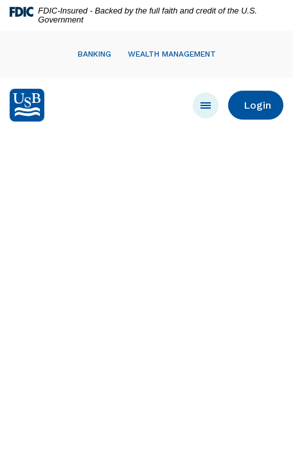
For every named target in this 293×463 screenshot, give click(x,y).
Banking (94, 54)
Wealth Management (172, 54)
